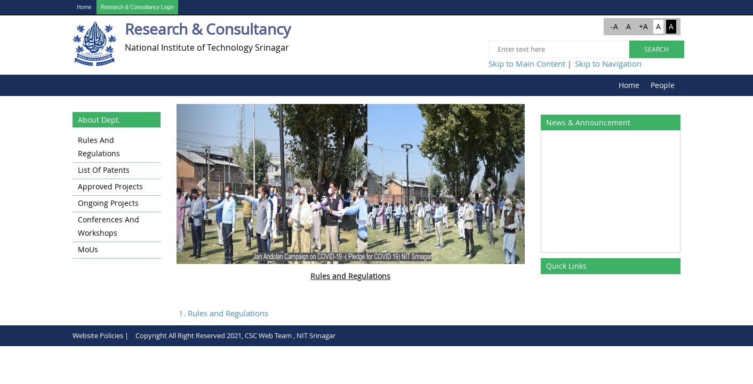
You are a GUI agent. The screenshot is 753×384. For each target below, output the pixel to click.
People (663, 85)
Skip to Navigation (608, 63)
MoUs (88, 249)
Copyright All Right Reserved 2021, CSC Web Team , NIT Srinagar (235, 335)
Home (84, 7)
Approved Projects (110, 186)
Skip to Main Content (526, 63)
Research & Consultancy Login (137, 7)
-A (614, 26)
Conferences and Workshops (108, 226)
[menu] (117, 196)
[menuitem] (629, 85)
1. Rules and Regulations (223, 313)
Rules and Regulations (99, 146)
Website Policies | (101, 335)
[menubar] (646, 85)
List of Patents (104, 170)
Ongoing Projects (108, 203)
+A (643, 26)
